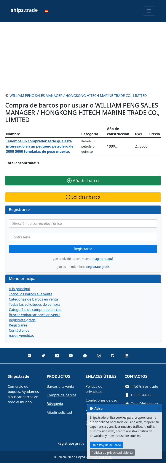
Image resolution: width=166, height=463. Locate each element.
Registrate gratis (98, 267)
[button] (48, 11)
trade (24, 9)
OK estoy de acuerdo (106, 445)
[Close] (158, 408)
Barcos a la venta (60, 386)
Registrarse (83, 248)
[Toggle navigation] (149, 11)
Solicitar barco (83, 197)
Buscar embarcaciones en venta (34, 314)
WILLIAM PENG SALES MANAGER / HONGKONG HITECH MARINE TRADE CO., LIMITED (78, 95)
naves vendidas (21, 335)
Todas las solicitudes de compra (34, 304)
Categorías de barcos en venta (33, 299)
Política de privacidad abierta (112, 452)
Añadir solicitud (59, 412)
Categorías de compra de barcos (35, 309)
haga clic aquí (103, 259)
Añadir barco (83, 180)
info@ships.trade (144, 386)
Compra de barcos (61, 395)
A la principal (19, 288)
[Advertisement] (83, 56)
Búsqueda (55, 403)
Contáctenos (19, 330)
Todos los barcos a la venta (30, 294)
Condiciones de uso (101, 400)
